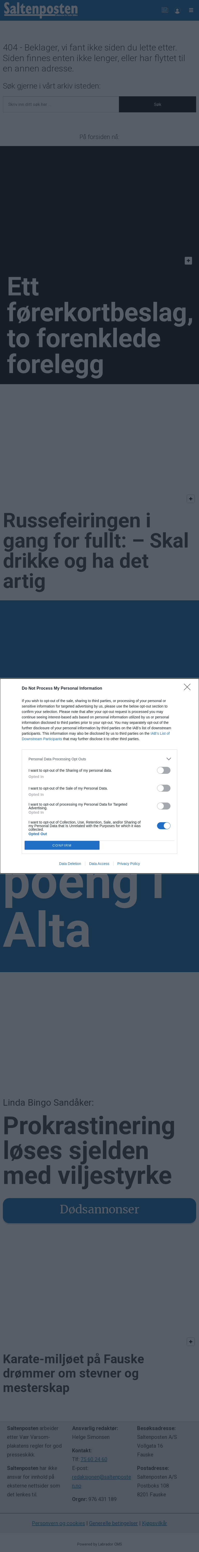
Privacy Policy (128, 864)
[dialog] (99, 776)
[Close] (189, 689)
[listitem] (99, 759)
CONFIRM (62, 845)
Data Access (99, 864)
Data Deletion (70, 864)
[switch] (163, 770)
